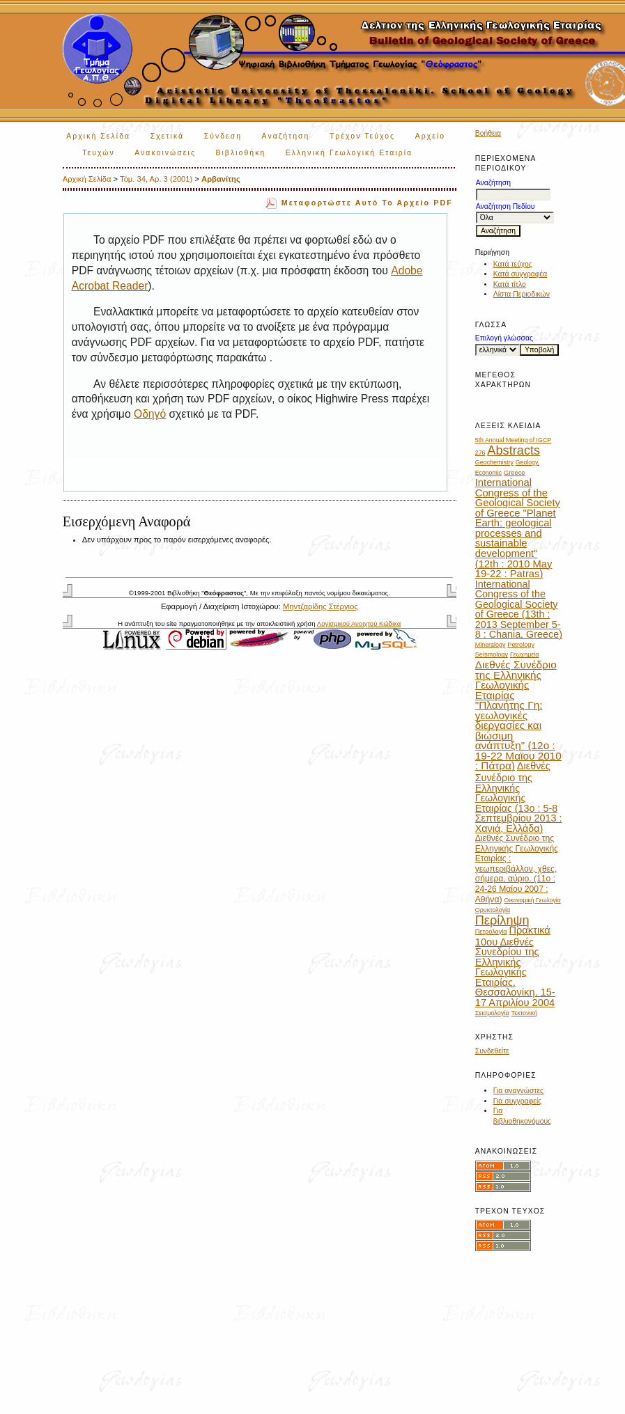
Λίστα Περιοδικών (521, 294)
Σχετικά (168, 136)
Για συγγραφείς (517, 1101)
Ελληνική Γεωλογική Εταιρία (349, 153)
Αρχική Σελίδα (98, 136)
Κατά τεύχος (512, 264)
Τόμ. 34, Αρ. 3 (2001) (156, 179)
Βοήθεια (488, 133)
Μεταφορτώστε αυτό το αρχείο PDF (367, 202)
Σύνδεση (223, 136)
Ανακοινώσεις (165, 153)
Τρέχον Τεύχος (362, 136)
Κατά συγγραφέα (520, 274)
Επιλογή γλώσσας (504, 338)
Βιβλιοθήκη (240, 153)
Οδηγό (150, 414)
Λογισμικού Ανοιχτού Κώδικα (359, 623)
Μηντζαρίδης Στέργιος (320, 606)
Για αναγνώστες (518, 1090)
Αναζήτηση (286, 136)
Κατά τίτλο (509, 284)
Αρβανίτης (220, 179)
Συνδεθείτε (492, 1051)
